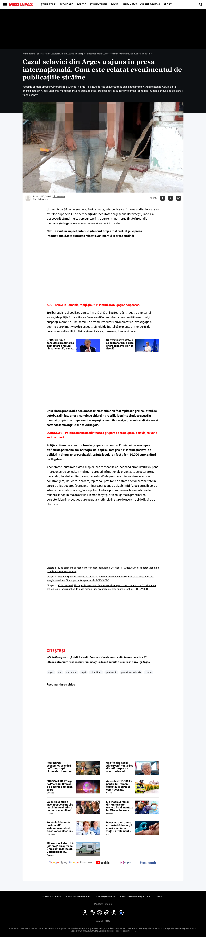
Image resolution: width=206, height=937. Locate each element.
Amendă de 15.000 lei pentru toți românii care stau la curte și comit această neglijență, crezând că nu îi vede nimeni (119, 785)
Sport (167, 4)
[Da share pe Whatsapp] (178, 198)
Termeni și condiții (105, 896)
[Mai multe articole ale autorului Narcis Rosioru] (28, 198)
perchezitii (111, 672)
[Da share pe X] (170, 198)
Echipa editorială (51, 896)
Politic (81, 4)
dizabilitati (96, 672)
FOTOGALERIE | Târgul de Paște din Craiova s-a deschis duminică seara (60, 785)
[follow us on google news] (58, 863)
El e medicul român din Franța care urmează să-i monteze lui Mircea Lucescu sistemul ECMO (119, 806)
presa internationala (131, 672)
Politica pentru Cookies (78, 896)
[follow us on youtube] (103, 863)
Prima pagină (29, 53)
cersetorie (71, 672)
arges (51, 672)
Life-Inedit (130, 4)
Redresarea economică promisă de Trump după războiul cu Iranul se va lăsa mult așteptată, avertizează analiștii (60, 767)
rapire (148, 672)
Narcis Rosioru (40, 199)
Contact (159, 896)
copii (83, 672)
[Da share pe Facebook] (162, 198)
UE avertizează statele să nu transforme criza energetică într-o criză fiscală (120, 344)
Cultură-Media (150, 4)
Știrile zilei (48, 4)
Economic (66, 4)
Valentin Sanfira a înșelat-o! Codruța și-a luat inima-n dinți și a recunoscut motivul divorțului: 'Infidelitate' (60, 806)
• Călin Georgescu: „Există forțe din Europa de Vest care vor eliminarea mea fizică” (97, 657)
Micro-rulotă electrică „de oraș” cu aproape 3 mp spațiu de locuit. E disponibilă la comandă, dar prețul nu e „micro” (60, 847)
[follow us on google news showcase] (80, 863)
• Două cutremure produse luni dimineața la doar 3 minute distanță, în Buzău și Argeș (98, 662)
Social (115, 4)
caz (60, 672)
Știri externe (98, 4)
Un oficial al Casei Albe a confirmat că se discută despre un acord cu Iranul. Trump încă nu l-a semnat (119, 767)
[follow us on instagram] (125, 863)
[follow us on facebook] (148, 863)
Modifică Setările (103, 904)
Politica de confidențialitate (135, 896)
